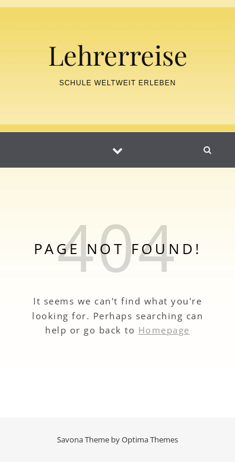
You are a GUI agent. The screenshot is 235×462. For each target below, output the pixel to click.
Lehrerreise (118, 54)
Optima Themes (150, 439)
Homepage (164, 330)
